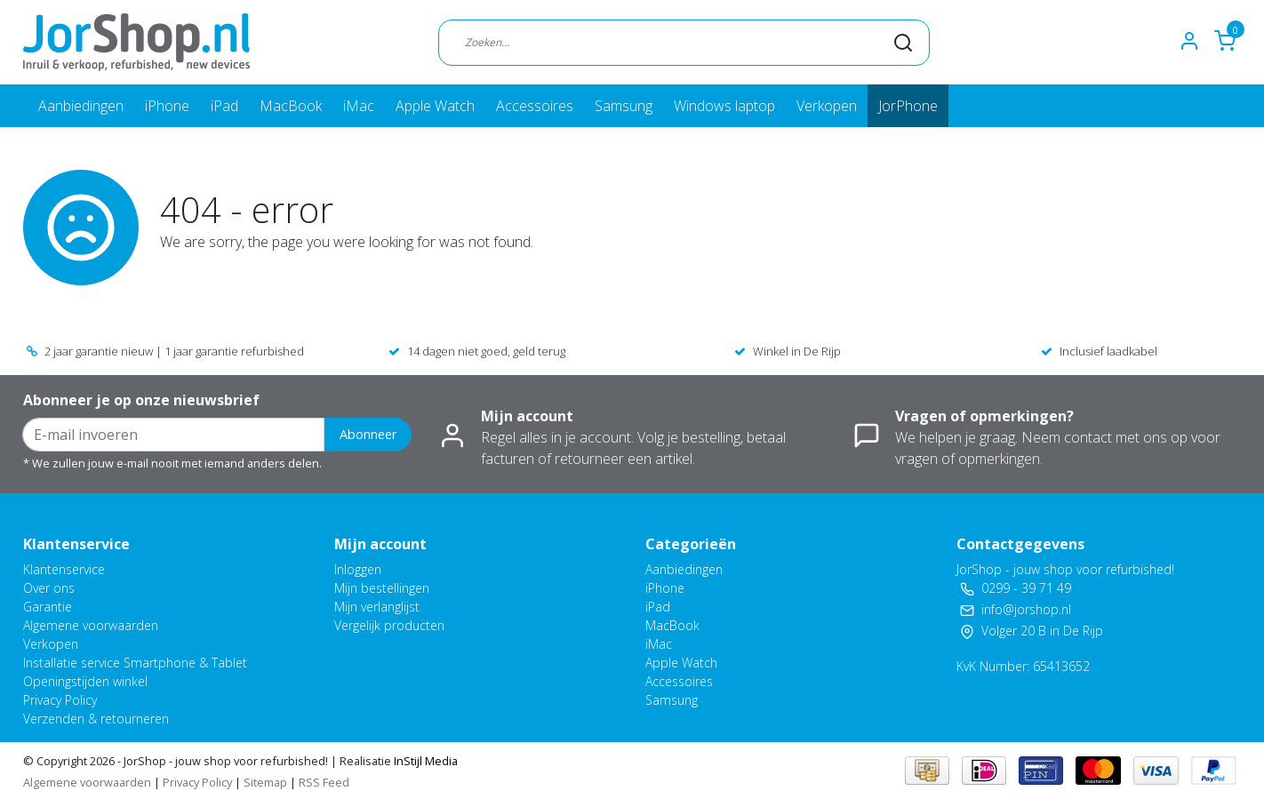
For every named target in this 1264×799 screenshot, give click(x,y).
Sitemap (265, 782)
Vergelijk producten (389, 625)
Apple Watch (435, 106)
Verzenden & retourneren (96, 718)
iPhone (167, 106)
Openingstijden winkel (85, 681)
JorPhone (908, 106)
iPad (224, 106)
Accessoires (534, 106)
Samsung (623, 106)
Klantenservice (64, 569)
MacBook (291, 106)
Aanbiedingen (81, 106)
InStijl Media (424, 761)
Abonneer (368, 434)
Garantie (47, 606)
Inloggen (357, 569)
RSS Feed (324, 782)
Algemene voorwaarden (90, 625)
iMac (358, 106)
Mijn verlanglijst (377, 606)
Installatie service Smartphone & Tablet (135, 662)
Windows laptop (724, 106)
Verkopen (826, 106)
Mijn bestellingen (381, 587)
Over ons (49, 587)
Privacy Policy (60, 699)
